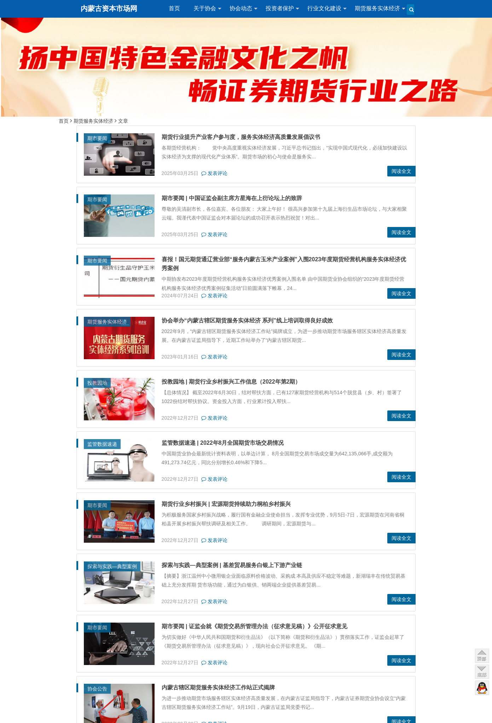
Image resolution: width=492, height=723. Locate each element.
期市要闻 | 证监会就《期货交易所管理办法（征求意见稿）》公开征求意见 (254, 626)
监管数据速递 (102, 444)
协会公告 (97, 689)
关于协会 (204, 8)
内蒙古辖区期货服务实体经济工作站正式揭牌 (218, 687)
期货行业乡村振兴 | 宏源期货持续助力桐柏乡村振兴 (226, 504)
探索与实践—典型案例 (112, 566)
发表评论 (214, 173)
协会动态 (241, 8)
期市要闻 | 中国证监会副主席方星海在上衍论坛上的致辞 (232, 198)
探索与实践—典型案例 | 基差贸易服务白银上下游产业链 (232, 565)
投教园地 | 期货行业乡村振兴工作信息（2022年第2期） (231, 382)
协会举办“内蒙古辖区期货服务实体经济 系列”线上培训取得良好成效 (247, 320)
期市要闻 (97, 138)
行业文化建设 (324, 8)
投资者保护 (280, 8)
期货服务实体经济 (377, 8)
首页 (174, 8)
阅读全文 (401, 171)
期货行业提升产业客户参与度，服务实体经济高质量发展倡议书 (241, 137)
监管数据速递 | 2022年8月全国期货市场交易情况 (223, 443)
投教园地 (97, 383)
